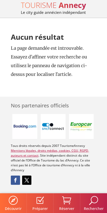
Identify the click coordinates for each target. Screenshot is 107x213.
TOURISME (53, 5)
